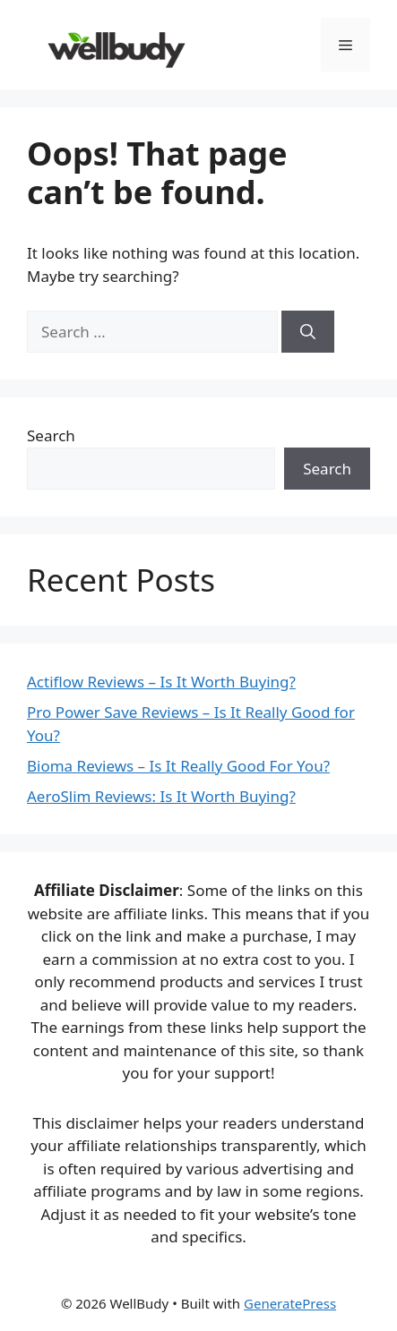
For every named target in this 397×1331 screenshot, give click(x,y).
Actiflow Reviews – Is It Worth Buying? (161, 681)
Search (51, 435)
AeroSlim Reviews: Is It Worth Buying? (161, 796)
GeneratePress (290, 1303)
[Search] (307, 332)
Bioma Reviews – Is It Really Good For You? (178, 765)
